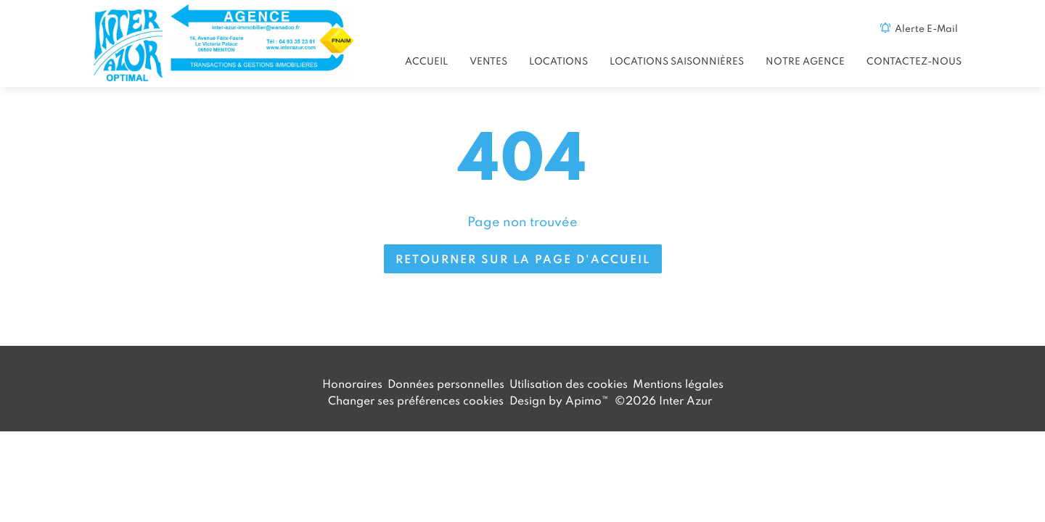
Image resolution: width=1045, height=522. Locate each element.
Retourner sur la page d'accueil (523, 259)
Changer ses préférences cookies (416, 400)
